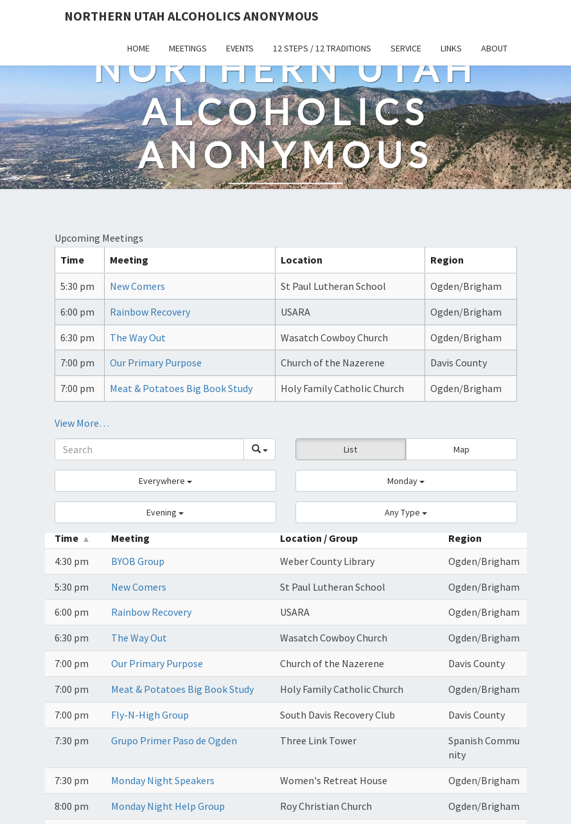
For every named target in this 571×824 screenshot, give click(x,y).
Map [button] (461, 449)
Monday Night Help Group (168, 806)
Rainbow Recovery (150, 311)
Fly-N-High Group (150, 714)
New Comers (137, 286)
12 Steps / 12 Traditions (322, 48)
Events (240, 48)
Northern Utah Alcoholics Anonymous (191, 16)
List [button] (350, 449)
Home (138, 48)
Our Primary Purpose (156, 362)
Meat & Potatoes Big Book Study (181, 388)
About (494, 48)
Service (406, 48)
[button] (165, 481)
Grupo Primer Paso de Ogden (174, 740)
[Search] (149, 449)
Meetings (188, 48)
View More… (82, 422)
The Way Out (138, 337)
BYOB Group (137, 561)
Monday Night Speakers (163, 780)
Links (451, 48)
